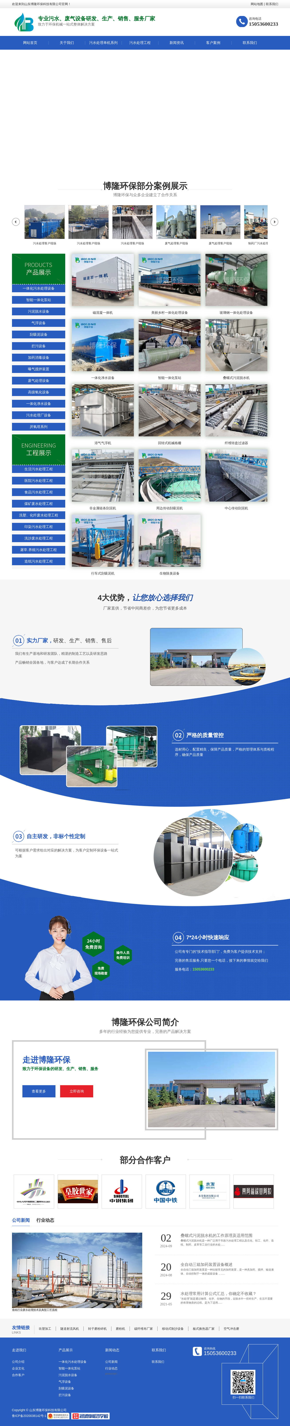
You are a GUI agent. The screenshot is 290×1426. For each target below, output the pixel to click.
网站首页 (30, 43)
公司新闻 (111, 1361)
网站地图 (257, 4)
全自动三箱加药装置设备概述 (207, 1264)
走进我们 (19, 1350)
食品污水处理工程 (38, 492)
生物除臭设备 (170, 573)
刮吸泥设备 (38, 334)
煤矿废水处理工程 (38, 504)
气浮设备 (39, 323)
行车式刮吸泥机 (102, 573)
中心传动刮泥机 (236, 508)
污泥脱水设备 (38, 311)
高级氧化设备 (38, 392)
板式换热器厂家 (204, 1328)
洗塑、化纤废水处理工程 (38, 515)
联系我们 (272, 4)
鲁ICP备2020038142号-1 (29, 1415)
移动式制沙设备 (173, 1328)
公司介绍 (18, 1361)
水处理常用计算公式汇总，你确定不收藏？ (218, 1293)
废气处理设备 (38, 380)
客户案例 (213, 43)
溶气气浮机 (103, 443)
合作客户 (18, 1375)
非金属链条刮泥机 (102, 508)
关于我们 (67, 43)
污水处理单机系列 (103, 43)
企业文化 (18, 1368)
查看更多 (39, 1091)
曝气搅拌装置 (38, 369)
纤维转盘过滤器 (236, 443)
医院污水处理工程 (38, 481)
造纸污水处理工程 (38, 561)
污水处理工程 (140, 43)
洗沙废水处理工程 (38, 538)
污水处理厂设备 (38, 415)
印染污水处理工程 (38, 527)
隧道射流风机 (69, 1328)
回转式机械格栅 (169, 443)
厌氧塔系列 (38, 427)
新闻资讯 (177, 43)
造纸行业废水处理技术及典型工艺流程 (34, 1310)
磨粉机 (120, 1328)
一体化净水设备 (38, 404)
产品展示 (66, 1350)
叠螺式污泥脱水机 (236, 378)
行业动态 (111, 1368)
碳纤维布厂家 (143, 1328)
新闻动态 (112, 1350)
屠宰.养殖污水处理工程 (38, 550)
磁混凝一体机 (103, 312)
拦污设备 (39, 346)
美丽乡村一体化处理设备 (169, 312)
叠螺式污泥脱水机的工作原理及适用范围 (217, 1235)
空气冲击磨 (231, 1328)
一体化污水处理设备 (39, 288)
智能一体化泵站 (38, 300)
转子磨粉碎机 (97, 1328)
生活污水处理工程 (38, 469)
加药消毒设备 (38, 357)
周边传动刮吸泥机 (169, 508)
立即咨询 (77, 1091)
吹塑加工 (45, 1328)
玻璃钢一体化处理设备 (236, 312)
